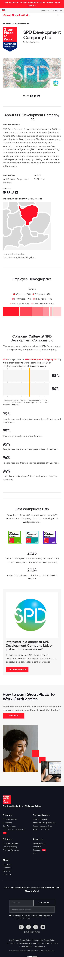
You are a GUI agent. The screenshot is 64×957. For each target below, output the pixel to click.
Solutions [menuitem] (7, 839)
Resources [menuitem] (38, 839)
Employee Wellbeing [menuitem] (10, 843)
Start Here (13, 715)
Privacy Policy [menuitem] (26, 946)
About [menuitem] (6, 860)
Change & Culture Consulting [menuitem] (14, 831)
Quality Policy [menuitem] (39, 946)
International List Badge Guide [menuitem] (45, 943)
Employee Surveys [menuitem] (9, 819)
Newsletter (57, 10)
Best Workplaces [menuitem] (9, 826)
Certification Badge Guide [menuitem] (20, 940)
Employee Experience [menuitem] (11, 850)
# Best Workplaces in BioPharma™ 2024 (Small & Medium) (32, 577)
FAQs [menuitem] (35, 853)
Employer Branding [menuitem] (10, 847)
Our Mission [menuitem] (7, 864)
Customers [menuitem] (7, 868)
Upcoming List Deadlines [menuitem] (42, 826)
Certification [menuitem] (7, 823)
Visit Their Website (17, 669)
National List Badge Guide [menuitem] (44, 940)
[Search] (45, 10)
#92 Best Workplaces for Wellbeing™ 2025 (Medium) (32, 558)
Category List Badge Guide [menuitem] (19, 943)
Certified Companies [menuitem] (40, 819)
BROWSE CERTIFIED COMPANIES (16, 24)
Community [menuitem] (39, 850)
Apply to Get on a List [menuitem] (41, 829)
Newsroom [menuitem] (7, 871)
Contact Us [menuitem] (7, 874)
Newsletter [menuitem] (37, 847)
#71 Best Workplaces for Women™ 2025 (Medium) (32, 562)
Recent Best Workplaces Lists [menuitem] (44, 823)
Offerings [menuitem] (7, 815)
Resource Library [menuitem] (39, 843)
